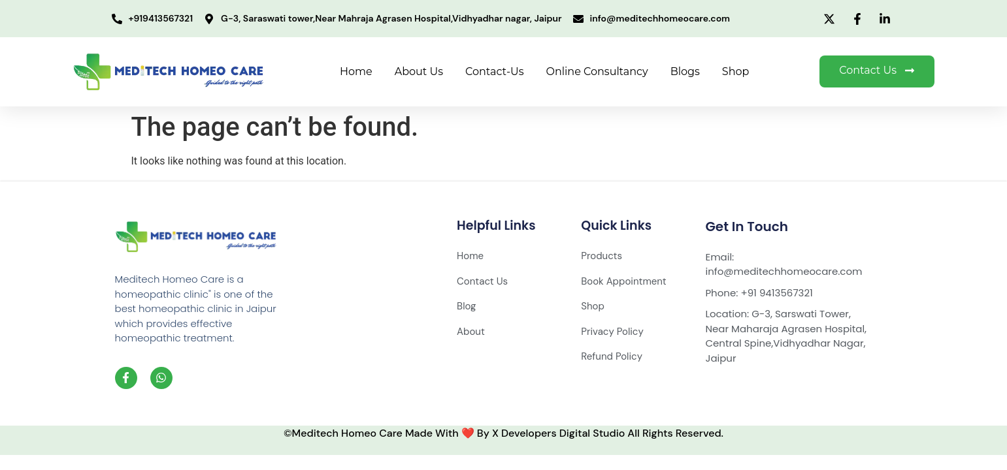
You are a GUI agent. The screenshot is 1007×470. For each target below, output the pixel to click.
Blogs (685, 71)
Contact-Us (494, 71)
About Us (419, 71)
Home (356, 71)
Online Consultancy (597, 71)
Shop (736, 71)
